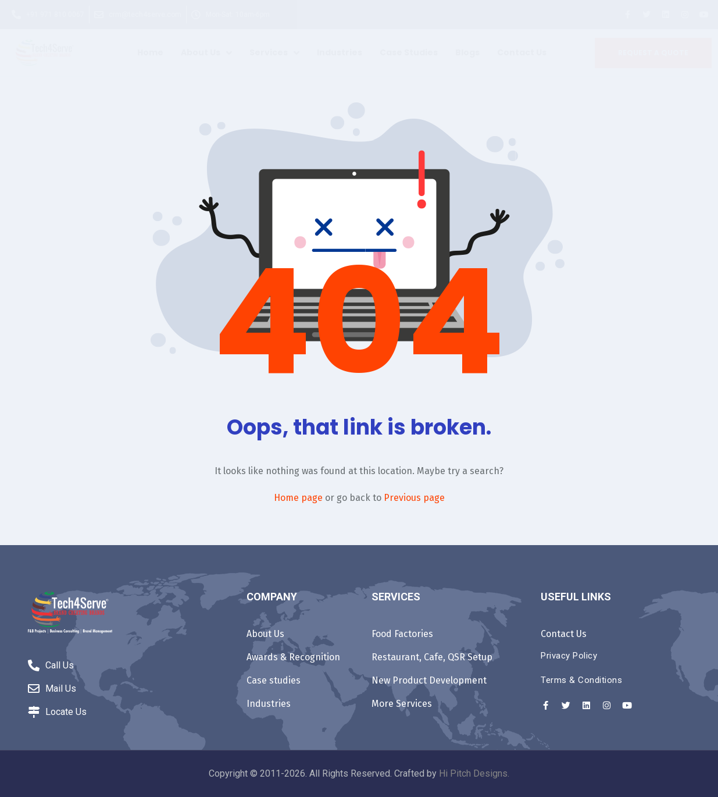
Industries (339, 52)
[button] (653, 53)
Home (150, 52)
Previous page (414, 497)
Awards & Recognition (293, 657)
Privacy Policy (569, 655)
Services (274, 52)
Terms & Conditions (581, 680)
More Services (401, 703)
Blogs (467, 52)
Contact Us (521, 52)
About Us (206, 52)
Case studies (409, 52)
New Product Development (429, 680)
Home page (298, 497)
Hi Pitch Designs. (474, 773)
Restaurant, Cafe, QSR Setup (431, 657)
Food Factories (402, 633)
